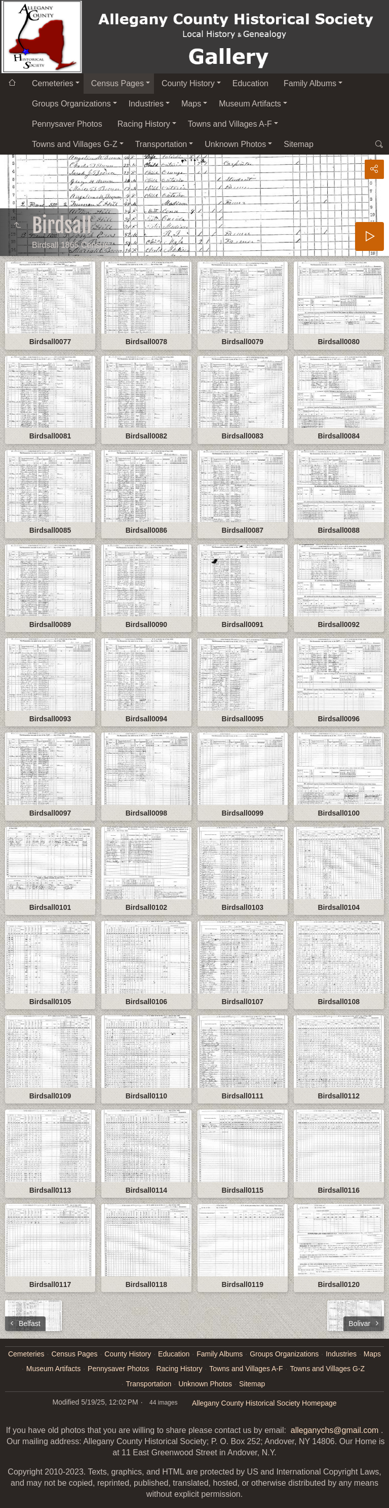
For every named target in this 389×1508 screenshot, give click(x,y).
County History (188, 83)
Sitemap (299, 144)
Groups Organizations (71, 103)
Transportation (161, 144)
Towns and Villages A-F (230, 124)
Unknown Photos (235, 144)
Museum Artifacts (250, 103)
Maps (191, 103)
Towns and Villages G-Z (75, 144)
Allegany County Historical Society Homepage (264, 1403)
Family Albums (310, 83)
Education (250, 83)
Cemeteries (52, 83)
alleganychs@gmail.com (335, 1430)
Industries (146, 103)
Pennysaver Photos (67, 124)
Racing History (144, 124)
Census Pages (117, 83)
